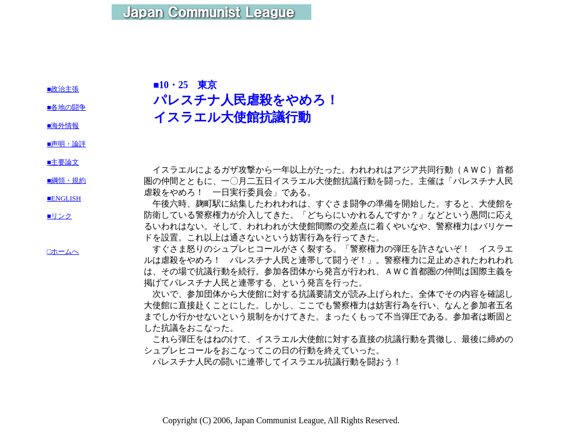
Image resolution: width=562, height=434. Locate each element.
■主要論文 (63, 162)
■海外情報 (63, 126)
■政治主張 (63, 89)
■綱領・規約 (66, 180)
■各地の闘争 (66, 107)
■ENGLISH (64, 198)
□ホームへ (63, 251)
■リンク (59, 216)
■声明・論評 (66, 144)
